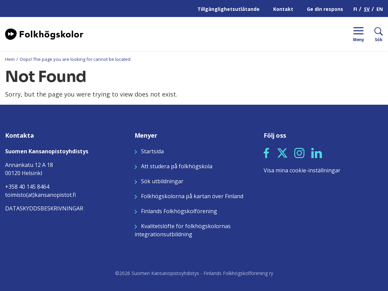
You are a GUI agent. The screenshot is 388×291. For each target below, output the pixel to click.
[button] (266, 153)
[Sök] (373, 33)
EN (379, 9)
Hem (10, 59)
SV (367, 9)
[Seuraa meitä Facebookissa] (266, 152)
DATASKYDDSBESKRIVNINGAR (44, 208)
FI (355, 9)
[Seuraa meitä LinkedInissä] (316, 152)
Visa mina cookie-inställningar (302, 170)
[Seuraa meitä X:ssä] (282, 152)
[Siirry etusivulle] (44, 33)
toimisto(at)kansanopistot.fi (40, 195)
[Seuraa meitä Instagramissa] (299, 152)
